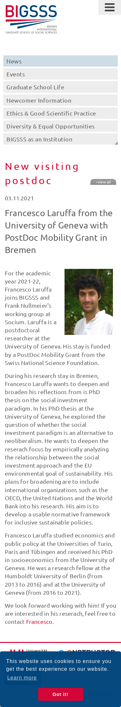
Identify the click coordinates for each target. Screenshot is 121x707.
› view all (103, 181)
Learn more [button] (22, 677)
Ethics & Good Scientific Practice (51, 113)
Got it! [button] (60, 694)
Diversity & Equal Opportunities (50, 126)
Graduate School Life (35, 86)
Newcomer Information (38, 100)
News (14, 61)
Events (15, 74)
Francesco (39, 621)
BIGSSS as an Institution (39, 139)
